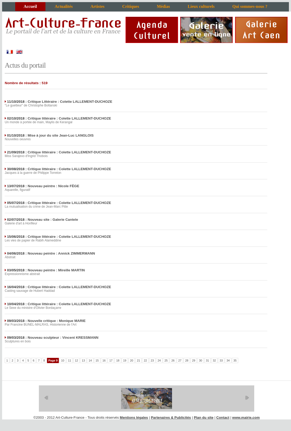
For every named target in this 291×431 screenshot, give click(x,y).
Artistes (97, 6)
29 (193, 360)
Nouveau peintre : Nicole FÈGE (53, 186)
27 (179, 360)
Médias (163, 6)
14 (90, 360)
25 (166, 360)
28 (186, 360)
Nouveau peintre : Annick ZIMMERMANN (61, 253)
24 (159, 360)
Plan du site (204, 417)
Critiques (130, 6)
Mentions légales (134, 417)
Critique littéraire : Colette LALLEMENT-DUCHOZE (69, 118)
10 (62, 360)
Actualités (63, 6)
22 (145, 360)
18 (117, 360)
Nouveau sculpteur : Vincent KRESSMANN (63, 338)
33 (221, 360)
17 (110, 360)
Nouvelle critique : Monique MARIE (57, 321)
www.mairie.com (246, 417)
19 (124, 360)
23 (152, 360)
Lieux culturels (201, 6)
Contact (223, 417)
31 (207, 360)
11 (69, 360)
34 (228, 360)
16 (104, 360)
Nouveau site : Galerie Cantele (53, 220)
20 (131, 360)
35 (235, 360)
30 (200, 360)
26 (172, 360)
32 (214, 360)
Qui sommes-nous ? (249, 6)
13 (83, 360)
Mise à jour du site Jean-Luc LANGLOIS (60, 135)
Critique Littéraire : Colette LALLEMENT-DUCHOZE (70, 102)
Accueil (30, 6)
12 (76, 360)
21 (138, 360)
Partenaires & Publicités (171, 417)
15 (97, 360)
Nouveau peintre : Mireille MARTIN (56, 270)
